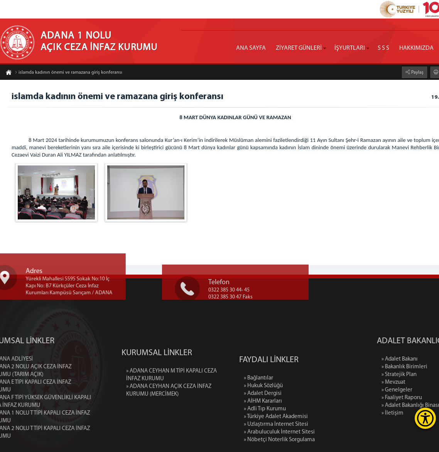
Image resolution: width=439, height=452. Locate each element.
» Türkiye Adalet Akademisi (276, 445)
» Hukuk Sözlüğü (263, 414)
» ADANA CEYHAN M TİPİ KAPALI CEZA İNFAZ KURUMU (171, 393)
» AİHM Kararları (263, 430)
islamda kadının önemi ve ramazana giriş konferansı (68, 73)
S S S (383, 48)
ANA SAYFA (251, 48)
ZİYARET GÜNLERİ (299, 48)
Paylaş (417, 72)
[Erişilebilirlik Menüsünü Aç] (425, 418)
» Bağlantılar (258, 407)
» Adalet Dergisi (263, 422)
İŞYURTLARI (349, 48)
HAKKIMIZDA (416, 48)
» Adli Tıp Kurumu (265, 437)
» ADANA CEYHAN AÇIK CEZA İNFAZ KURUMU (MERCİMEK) (168, 408)
